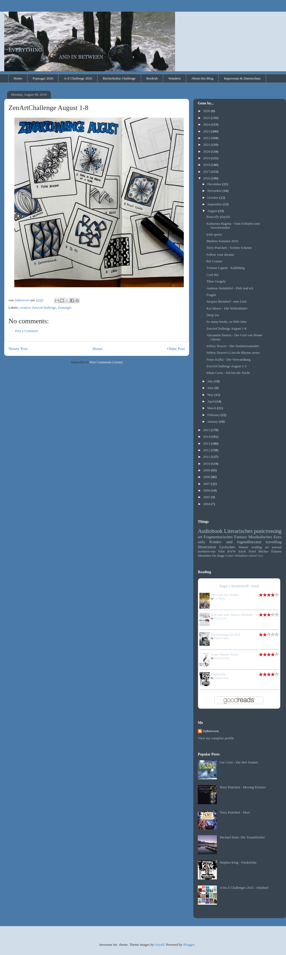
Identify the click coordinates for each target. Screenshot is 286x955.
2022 (207, 138)
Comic (229, 556)
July (210, 381)
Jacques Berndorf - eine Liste (226, 301)
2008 (207, 477)
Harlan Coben (221, 638)
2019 (207, 158)
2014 (207, 437)
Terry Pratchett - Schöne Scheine (229, 248)
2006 (207, 490)
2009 (207, 470)
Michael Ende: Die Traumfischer (242, 837)
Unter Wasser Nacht (224, 654)
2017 (207, 172)
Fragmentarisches (218, 536)
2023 (207, 131)
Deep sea (212, 315)
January (213, 421)
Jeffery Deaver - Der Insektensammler (232, 346)
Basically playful (218, 217)
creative (25, 308)
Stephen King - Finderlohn (238, 862)
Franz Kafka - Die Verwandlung (228, 359)
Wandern (174, 78)
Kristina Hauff (222, 658)
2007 (207, 484)
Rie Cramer (214, 261)
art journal (273, 547)
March (212, 408)
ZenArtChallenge (44, 308)
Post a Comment (26, 331)
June (211, 388)
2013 (207, 443)
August (212, 211)
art (200, 536)
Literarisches (238, 531)
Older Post (176, 348)
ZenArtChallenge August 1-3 (226, 366)
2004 (207, 504)
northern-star (207, 551)
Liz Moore (220, 598)
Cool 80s (212, 275)
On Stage (218, 556)
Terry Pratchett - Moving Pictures (243, 787)
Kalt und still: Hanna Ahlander (232, 615)
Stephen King (221, 678)
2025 (207, 118)
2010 (207, 464)
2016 (207, 178)
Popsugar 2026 (43, 78)
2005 (207, 497)
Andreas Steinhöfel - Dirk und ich (229, 288)
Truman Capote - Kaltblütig (225, 268)
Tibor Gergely (216, 281)
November (215, 191)
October (213, 198)
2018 (207, 165)
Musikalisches (260, 536)
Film (221, 551)
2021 (207, 145)
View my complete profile (216, 738)
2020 (207, 151)
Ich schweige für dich (225, 634)
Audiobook (210, 531)
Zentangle (65, 308)
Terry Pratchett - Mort (235, 812)
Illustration (207, 547)
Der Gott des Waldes (225, 595)
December (214, 184)
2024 (207, 124)
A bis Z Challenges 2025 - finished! (244, 888)
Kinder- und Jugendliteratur (235, 542)
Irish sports (214, 234)
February (214, 415)
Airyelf (159, 945)
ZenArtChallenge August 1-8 (226, 328)
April (211, 401)
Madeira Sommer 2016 (222, 241)
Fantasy (240, 536)
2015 (207, 430)
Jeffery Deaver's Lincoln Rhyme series (233, 353)
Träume (276, 551)
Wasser (243, 547)
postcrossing (267, 531)
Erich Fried (247, 551)
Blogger (188, 945)
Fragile (211, 295)
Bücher (263, 551)
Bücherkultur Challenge (119, 78)
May (211, 395)
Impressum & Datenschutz (242, 78)
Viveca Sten (220, 618)
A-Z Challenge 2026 (78, 78)
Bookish (152, 78)
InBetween (211, 731)
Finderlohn (218, 674)
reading (257, 547)
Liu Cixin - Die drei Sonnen (239, 762)
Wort (260, 555)
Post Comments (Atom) (106, 362)
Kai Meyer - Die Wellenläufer (226, 308)
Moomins (204, 556)
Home (18, 78)
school (253, 556)
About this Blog (202, 78)
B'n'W (231, 551)
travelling (273, 542)
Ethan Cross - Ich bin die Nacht (228, 373)
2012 (207, 450)
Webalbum (241, 556)
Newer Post (18, 348)
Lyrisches (227, 547)
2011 (207, 457)
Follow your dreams (220, 255)
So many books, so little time (226, 322)
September (215, 204)
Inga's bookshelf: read (239, 585)
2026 (207, 111)
